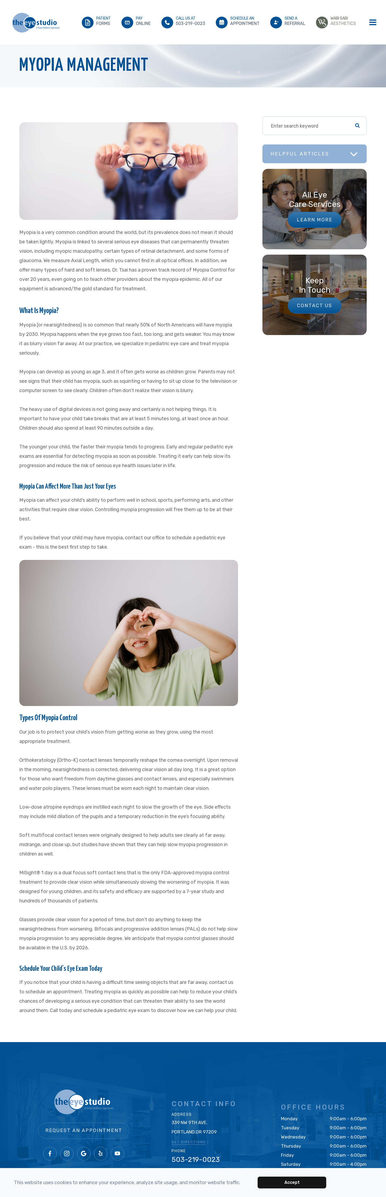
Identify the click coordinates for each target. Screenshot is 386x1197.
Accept (292, 1182)
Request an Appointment (83, 1144)
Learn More (314, 220)
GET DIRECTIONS (190, 1148)
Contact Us (314, 305)
